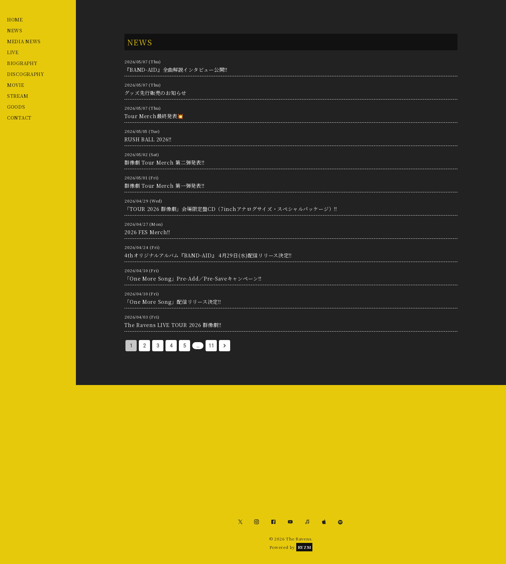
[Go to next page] (224, 345)
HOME (15, 19)
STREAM (17, 95)
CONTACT (19, 117)
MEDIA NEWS (24, 41)
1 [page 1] (131, 345)
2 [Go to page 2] (144, 345)
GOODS (16, 106)
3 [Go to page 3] (157, 345)
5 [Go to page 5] (184, 345)
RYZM (304, 547)
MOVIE (15, 85)
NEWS (14, 30)
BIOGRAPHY (22, 63)
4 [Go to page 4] (171, 345)
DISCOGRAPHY (25, 74)
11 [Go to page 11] (211, 345)
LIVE (13, 52)
